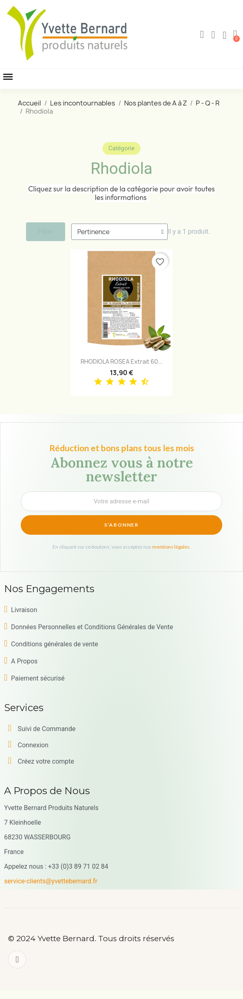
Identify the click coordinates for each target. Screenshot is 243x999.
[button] (202, 34)
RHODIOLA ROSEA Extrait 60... (122, 361)
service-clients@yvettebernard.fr (50, 881)
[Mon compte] (213, 35)
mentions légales (171, 547)
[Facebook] (17, 959)
